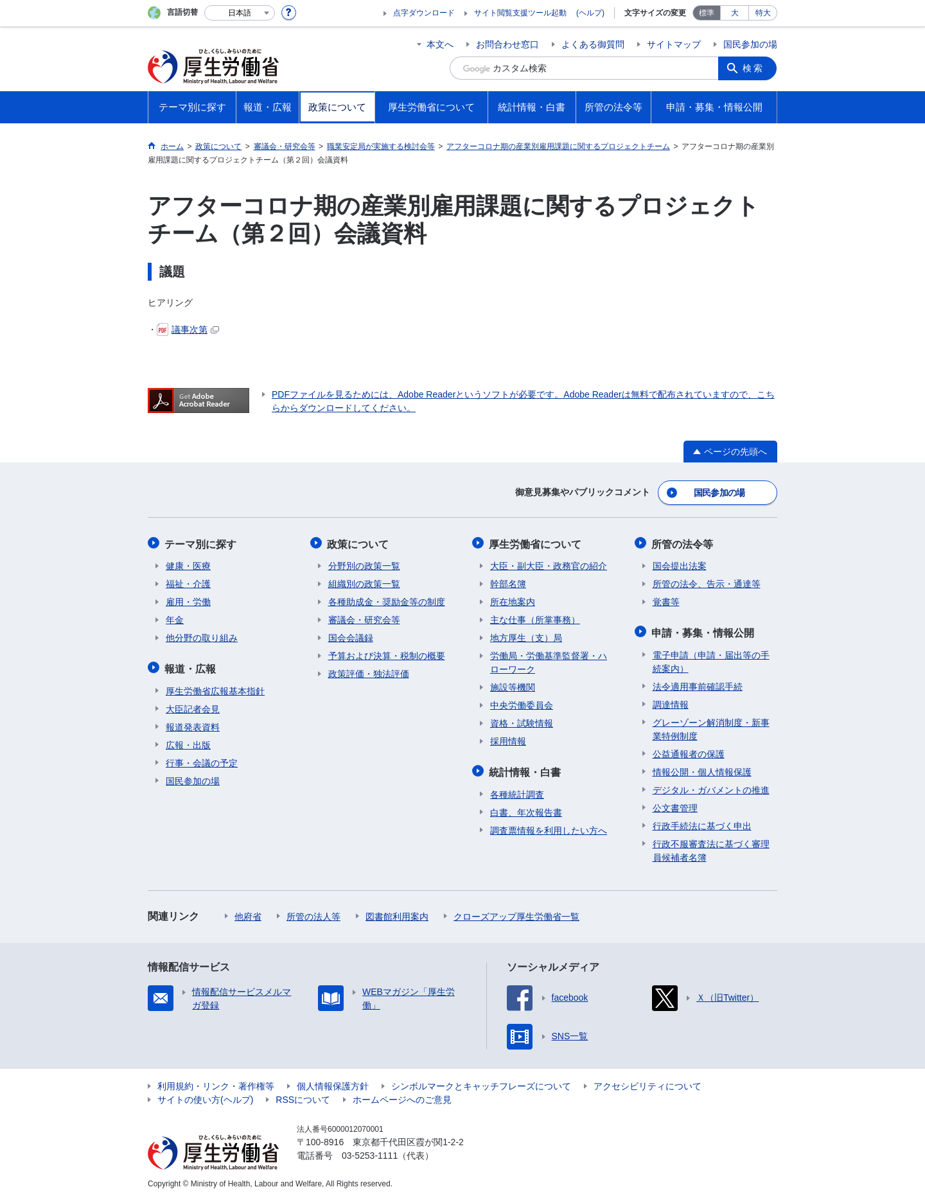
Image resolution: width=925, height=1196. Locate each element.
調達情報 (671, 700)
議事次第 (188, 329)
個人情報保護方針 (333, 1082)
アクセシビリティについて (647, 1082)
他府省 (247, 912)
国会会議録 (350, 635)
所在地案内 (512, 599)
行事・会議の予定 (202, 758)
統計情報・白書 (526, 768)
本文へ (440, 44)
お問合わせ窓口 (507, 44)
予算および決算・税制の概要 (386, 653)
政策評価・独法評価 (368, 671)
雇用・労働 (188, 599)
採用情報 (508, 739)
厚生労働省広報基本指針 (215, 687)
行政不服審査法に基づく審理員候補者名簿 (711, 846)
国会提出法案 (680, 563)
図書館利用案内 (397, 912)
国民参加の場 (750, 44)
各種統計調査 (517, 790)
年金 (175, 617)
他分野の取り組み (202, 635)
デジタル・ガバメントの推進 (711, 785)
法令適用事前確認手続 (698, 682)
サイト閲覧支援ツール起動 (520, 12)
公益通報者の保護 (689, 749)
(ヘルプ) (590, 12)
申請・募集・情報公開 (704, 629)
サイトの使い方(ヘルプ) (205, 1095)
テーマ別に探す (202, 541)
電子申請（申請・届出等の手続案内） (711, 657)
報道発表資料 (193, 722)
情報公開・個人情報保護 (702, 767)
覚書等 (666, 599)
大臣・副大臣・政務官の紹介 (548, 563)
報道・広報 (191, 665)
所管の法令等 (683, 541)
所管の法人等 (313, 912)
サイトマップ (674, 44)
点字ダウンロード (424, 12)
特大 (763, 12)
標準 (706, 12)
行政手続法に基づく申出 (702, 821)
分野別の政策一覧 (364, 563)
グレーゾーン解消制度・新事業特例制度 (711, 725)
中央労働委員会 (521, 703)
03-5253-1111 (370, 1151)
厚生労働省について (536, 541)
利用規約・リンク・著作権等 (215, 1082)
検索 (754, 68)
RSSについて (303, 1095)
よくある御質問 (592, 44)
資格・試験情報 (521, 721)
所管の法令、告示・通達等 (707, 581)
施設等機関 (512, 685)
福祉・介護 (188, 581)
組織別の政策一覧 (364, 581)
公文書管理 (675, 803)
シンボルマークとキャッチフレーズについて (481, 1082)
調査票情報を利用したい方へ (548, 826)
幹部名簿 (508, 581)
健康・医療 (188, 563)
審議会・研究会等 (364, 617)
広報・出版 (188, 740)
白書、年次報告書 (526, 808)
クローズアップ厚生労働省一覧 (516, 912)
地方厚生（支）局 (526, 635)
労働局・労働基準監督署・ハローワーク (548, 660)
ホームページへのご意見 (402, 1095)
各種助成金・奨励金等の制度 (386, 599)
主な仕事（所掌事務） (535, 617)
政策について (359, 541)
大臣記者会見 (193, 704)
